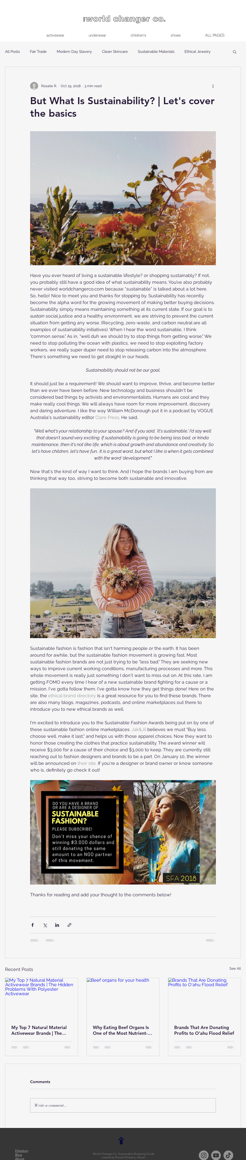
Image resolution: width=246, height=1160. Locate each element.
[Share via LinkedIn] (57, 925)
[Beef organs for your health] (123, 998)
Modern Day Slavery (74, 51)
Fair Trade (38, 51)
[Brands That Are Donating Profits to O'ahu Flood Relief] (204, 998)
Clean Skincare (115, 51)
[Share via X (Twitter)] (44, 925)
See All (235, 968)
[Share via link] (69, 925)
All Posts (12, 51)
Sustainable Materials (156, 51)
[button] (234, 52)
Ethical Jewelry (197, 51)
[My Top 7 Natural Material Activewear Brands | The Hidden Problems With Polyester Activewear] (41, 998)
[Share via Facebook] (32, 925)
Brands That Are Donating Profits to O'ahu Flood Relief (204, 1030)
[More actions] (213, 86)
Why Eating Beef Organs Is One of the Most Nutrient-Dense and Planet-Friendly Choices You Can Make (121, 1030)
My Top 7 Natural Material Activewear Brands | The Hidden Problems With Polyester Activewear (39, 1030)
